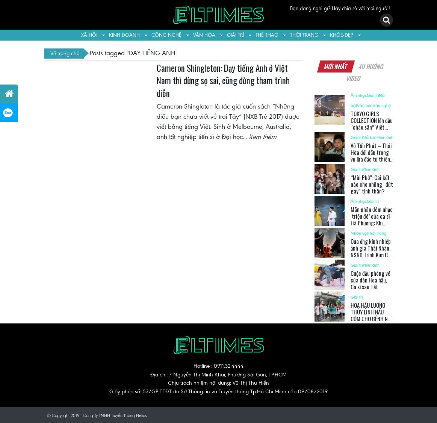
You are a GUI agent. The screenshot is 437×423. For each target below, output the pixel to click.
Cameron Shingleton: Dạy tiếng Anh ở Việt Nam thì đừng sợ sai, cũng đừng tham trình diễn (223, 81)
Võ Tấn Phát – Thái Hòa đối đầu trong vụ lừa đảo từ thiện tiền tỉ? (371, 155)
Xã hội (89, 35)
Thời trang (304, 35)
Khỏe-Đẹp (341, 35)
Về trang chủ (65, 53)
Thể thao (267, 35)
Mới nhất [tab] (335, 66)
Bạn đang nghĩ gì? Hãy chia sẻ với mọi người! (340, 8)
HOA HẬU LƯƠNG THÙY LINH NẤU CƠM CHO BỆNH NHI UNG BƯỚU (372, 315)
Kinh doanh (124, 35)
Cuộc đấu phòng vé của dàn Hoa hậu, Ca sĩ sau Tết (370, 280)
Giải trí (235, 35)
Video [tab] (354, 78)
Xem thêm (263, 137)
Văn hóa (204, 35)
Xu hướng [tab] (370, 66)
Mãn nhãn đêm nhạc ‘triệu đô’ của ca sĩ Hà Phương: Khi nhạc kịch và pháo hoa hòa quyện (372, 222)
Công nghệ (166, 35)
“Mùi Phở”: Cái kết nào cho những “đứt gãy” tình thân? (372, 184)
